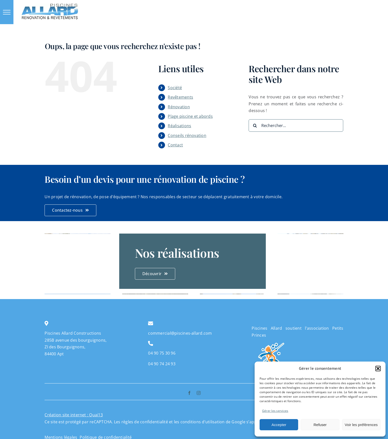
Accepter (279, 425)
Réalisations (179, 125)
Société (175, 87)
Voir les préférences (361, 425)
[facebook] (189, 393)
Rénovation (179, 107)
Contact (175, 145)
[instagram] (199, 393)
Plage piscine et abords (190, 116)
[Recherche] (255, 125)
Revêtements (180, 97)
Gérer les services (275, 411)
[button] (378, 368)
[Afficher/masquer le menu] (6, 12)
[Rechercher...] (296, 125)
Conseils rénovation (187, 135)
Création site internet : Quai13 (74, 415)
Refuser (320, 425)
